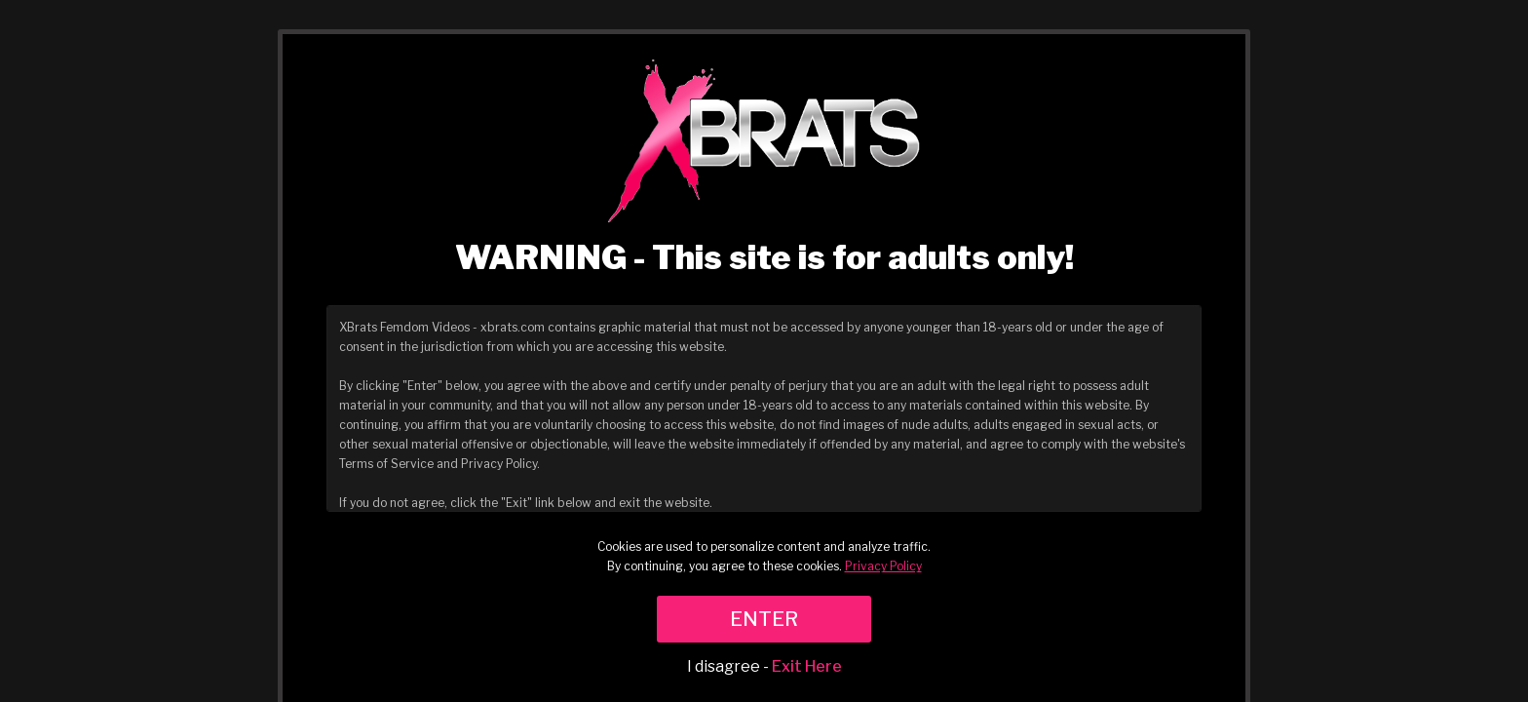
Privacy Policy (883, 566)
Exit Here (807, 666)
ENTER (764, 619)
